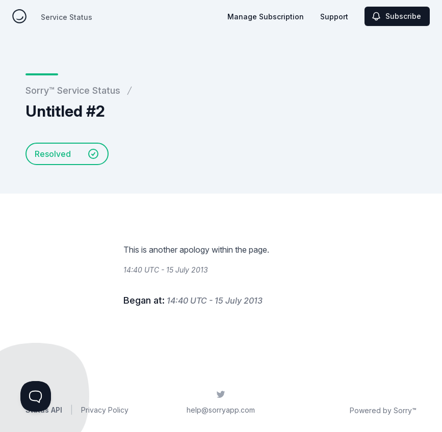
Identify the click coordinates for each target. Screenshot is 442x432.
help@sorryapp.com (221, 410)
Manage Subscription (265, 16)
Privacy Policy (104, 410)
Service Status (66, 17)
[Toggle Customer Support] (35, 396)
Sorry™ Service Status (72, 90)
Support (334, 16)
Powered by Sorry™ (383, 410)
